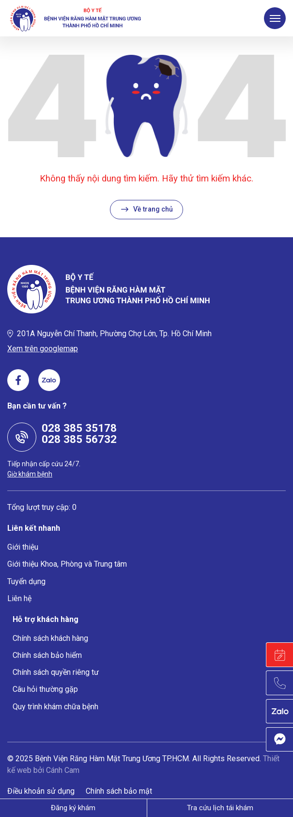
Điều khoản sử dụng (41, 791)
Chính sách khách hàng (50, 638)
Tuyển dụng (26, 581)
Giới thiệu (22, 547)
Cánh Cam (62, 770)
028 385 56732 (79, 439)
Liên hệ (19, 598)
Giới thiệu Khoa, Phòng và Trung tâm (67, 564)
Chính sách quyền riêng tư (56, 672)
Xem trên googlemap (42, 348)
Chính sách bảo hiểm (47, 655)
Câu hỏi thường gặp (45, 689)
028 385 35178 (79, 428)
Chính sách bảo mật (119, 791)
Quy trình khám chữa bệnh (55, 706)
